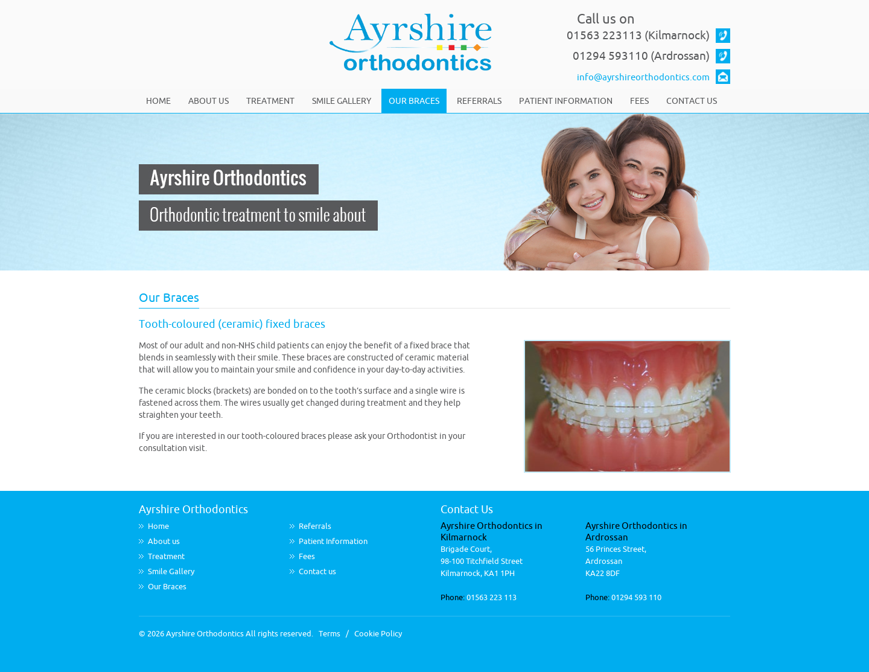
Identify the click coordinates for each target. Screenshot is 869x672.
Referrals (479, 101)
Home (158, 101)
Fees (639, 101)
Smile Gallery (341, 101)
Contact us (691, 101)
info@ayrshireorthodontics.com (643, 77)
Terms (329, 634)
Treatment (270, 101)
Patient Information (566, 101)
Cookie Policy (378, 634)
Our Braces (414, 101)
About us (208, 101)
